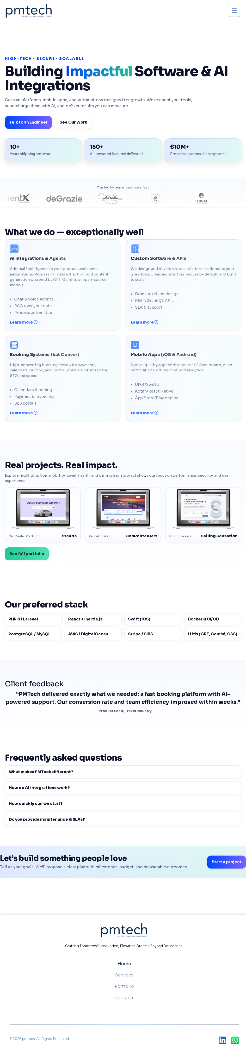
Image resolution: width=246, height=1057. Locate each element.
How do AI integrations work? (39, 787)
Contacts (124, 997)
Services (124, 975)
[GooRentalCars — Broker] (123, 515)
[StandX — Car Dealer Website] (43, 515)
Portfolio (124, 986)
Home (124, 963)
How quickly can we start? (36, 803)
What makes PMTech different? (41, 771)
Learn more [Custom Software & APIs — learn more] (144, 322)
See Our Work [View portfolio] (73, 122)
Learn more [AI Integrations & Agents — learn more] (23, 322)
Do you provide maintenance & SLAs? (47, 819)
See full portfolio (26, 553)
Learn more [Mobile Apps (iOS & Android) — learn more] (144, 412)
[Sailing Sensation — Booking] (203, 515)
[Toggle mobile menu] (234, 11)
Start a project (226, 861)
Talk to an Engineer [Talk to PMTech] (28, 122)
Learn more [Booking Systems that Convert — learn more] (23, 412)
